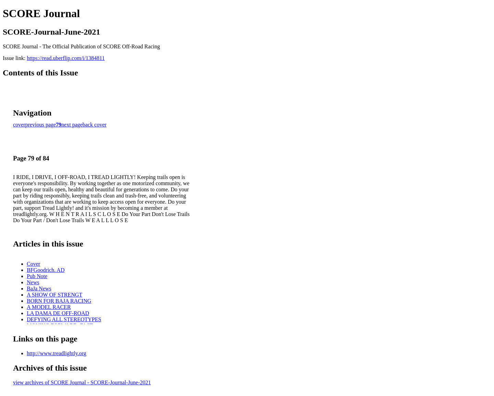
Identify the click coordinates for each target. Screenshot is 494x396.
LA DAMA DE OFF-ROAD (58, 313)
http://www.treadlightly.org (56, 353)
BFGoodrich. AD (45, 270)
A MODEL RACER (49, 307)
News (33, 282)
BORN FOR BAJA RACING (59, 301)
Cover (33, 264)
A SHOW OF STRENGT (54, 295)
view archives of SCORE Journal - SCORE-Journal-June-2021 (82, 382)
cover (19, 125)
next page (72, 125)
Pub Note (37, 276)
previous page (40, 125)
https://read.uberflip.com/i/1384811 (66, 58)
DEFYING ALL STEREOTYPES (64, 319)
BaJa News (39, 288)
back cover (95, 125)
